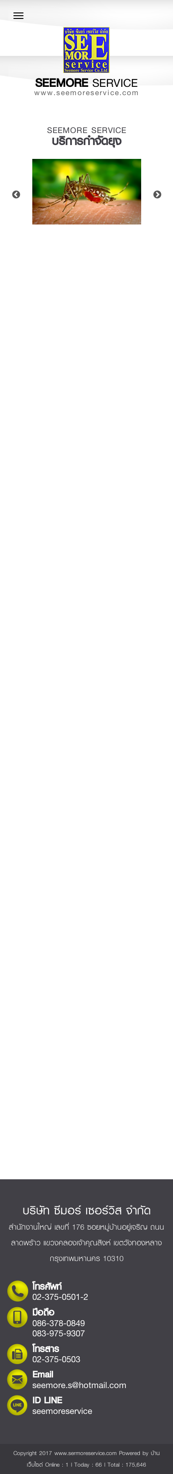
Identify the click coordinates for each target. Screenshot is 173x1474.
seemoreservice (62, 1411)
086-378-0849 (58, 1323)
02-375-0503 (56, 1359)
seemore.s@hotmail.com (79, 1385)
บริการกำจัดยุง (86, 141)
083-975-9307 (58, 1333)
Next (157, 195)
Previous (16, 195)
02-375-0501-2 (60, 1297)
